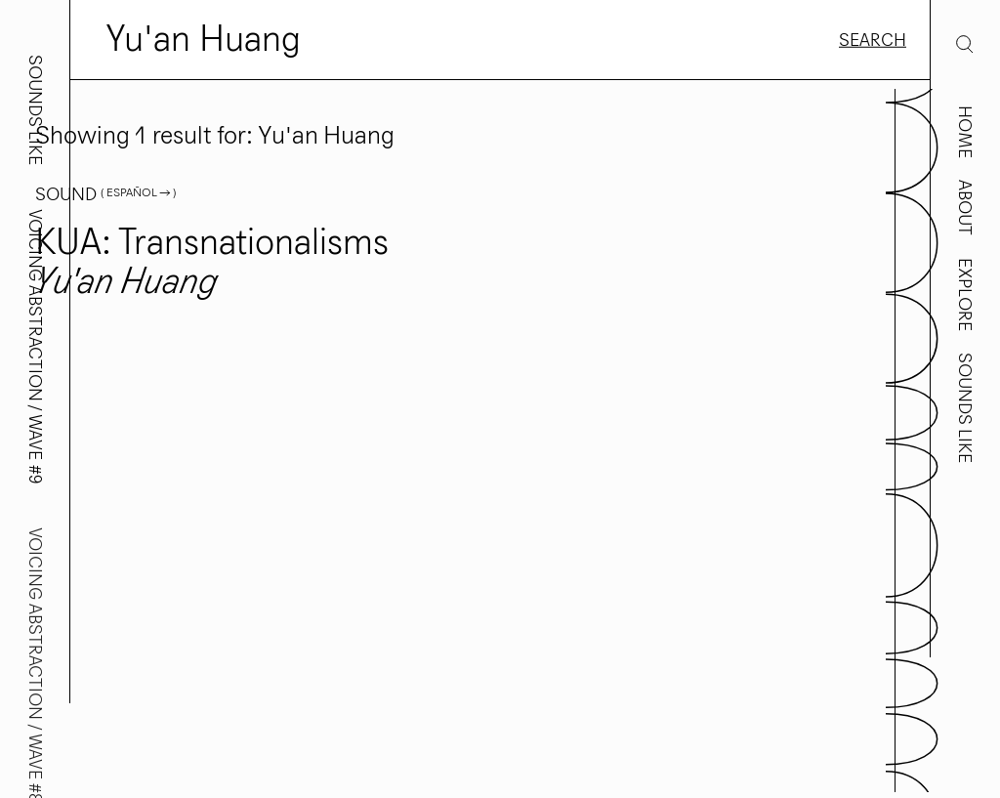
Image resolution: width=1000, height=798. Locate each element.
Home (965, 131)
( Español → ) (138, 192)
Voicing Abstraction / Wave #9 (35, 346)
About (965, 207)
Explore (965, 294)
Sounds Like (965, 408)
